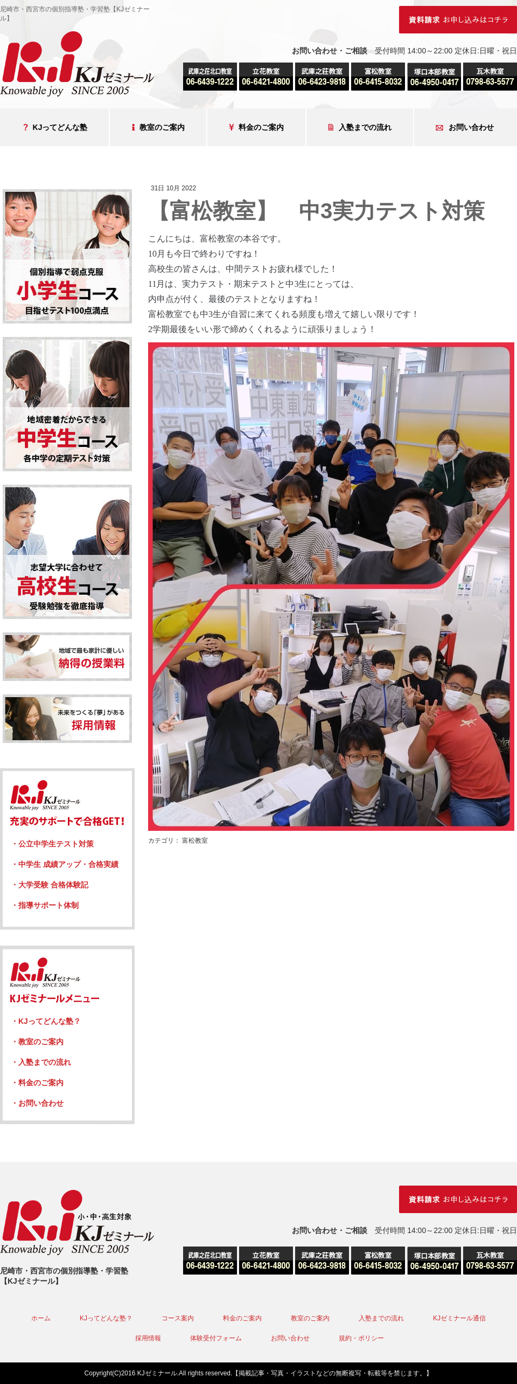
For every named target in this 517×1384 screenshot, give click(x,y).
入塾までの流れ (360, 127)
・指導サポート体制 (45, 905)
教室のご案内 (158, 127)
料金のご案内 (256, 127)
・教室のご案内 (37, 1041)
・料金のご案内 (37, 1082)
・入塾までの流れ (41, 1062)
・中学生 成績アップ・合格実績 (64, 864)
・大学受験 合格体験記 (49, 884)
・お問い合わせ (37, 1103)
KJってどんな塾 (55, 127)
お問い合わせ (465, 127)
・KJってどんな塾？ (46, 1021)
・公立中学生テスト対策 (52, 843)
